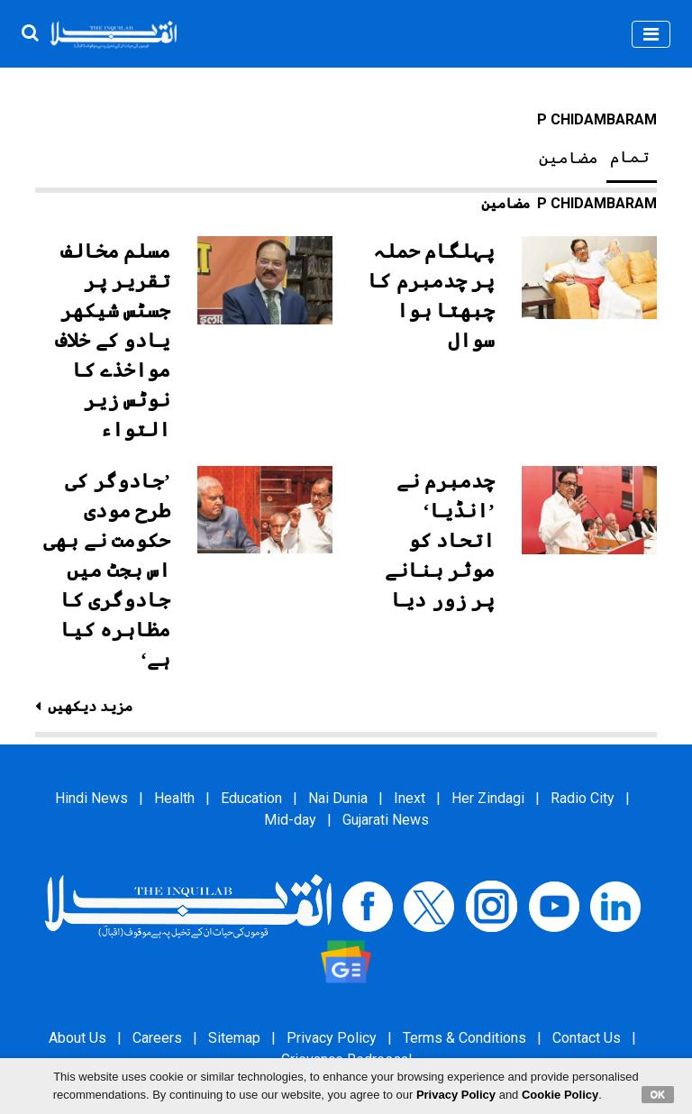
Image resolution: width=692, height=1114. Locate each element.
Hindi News (91, 798)
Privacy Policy (332, 1037)
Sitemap (234, 1037)
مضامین (568, 158)
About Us (77, 1037)
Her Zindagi (487, 798)
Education (251, 798)
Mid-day (290, 819)
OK (658, 1094)
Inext (409, 798)
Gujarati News (385, 819)
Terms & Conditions (464, 1037)
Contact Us (586, 1037)
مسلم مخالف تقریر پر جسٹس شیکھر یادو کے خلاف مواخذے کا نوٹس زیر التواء (112, 340)
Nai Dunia (338, 798)
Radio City (583, 798)
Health (174, 798)
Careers (157, 1037)
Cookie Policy (560, 1094)
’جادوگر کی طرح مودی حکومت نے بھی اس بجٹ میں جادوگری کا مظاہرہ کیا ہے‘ (106, 570)
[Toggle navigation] (651, 34)
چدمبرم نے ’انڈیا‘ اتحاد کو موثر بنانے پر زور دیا (440, 540)
